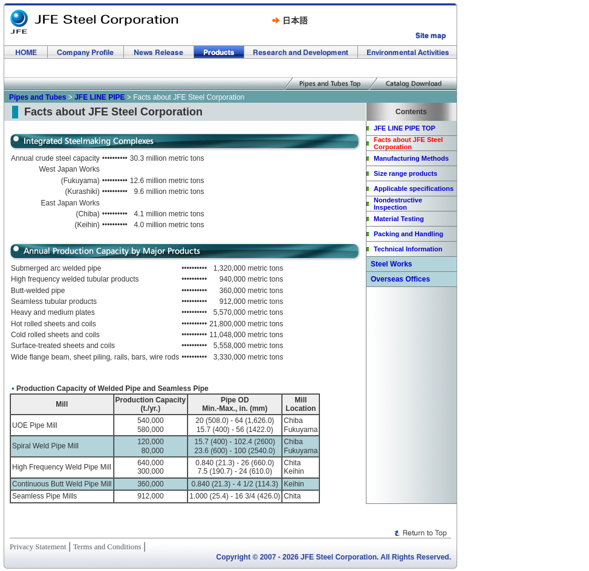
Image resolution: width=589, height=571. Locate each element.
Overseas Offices (400, 279)
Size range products (405, 173)
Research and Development (301, 52)
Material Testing (399, 218)
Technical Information (408, 249)
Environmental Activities (407, 52)
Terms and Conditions (107, 547)
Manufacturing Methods (411, 158)
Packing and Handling (408, 233)
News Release (159, 52)
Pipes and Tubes (37, 97)
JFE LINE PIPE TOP (404, 128)
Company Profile (86, 52)
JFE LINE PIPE (99, 97)
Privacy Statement (38, 547)
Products (219, 52)
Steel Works (391, 264)
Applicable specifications (414, 188)
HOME (26, 52)
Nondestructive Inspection (398, 203)
